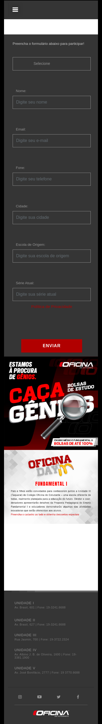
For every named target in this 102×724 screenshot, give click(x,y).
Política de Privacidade (51, 306)
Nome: (21, 91)
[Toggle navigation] (15, 10)
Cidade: (22, 206)
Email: (21, 129)
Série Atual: (25, 283)
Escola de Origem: (30, 245)
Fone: (20, 168)
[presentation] (53, 324)
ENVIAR (51, 345)
